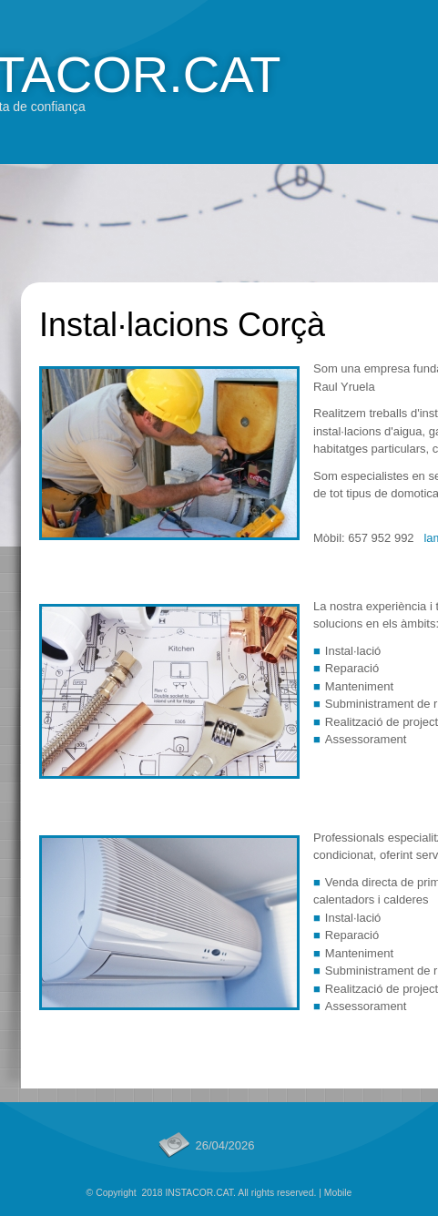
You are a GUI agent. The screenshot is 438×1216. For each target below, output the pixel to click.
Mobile (338, 1193)
